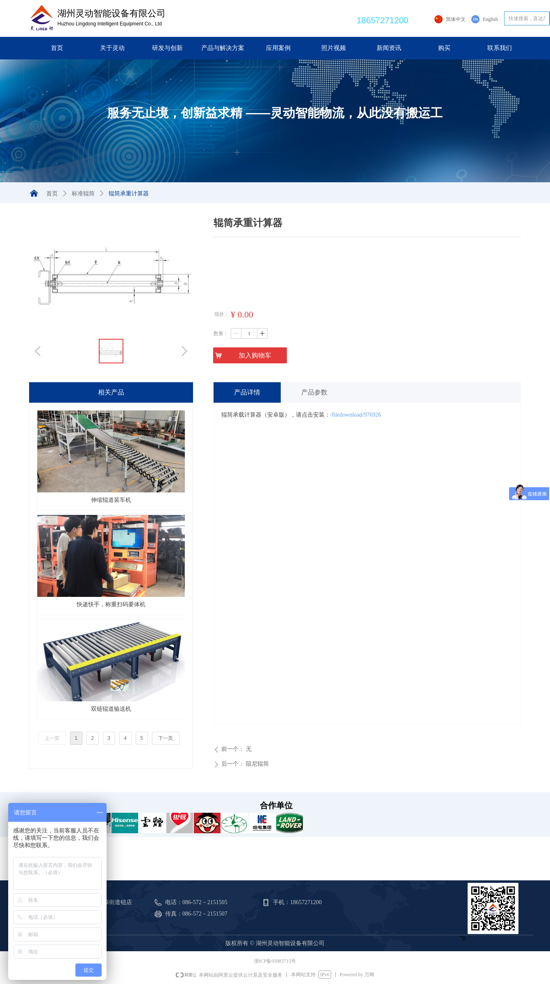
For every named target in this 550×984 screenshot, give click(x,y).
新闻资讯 (389, 48)
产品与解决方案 (222, 48)
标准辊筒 (83, 193)
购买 (444, 48)
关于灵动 (112, 48)
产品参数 (314, 392)
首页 (57, 48)
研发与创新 (167, 48)
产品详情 (247, 392)
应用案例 (278, 48)
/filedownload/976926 (355, 415)
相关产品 (111, 392)
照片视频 (333, 48)
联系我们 (499, 48)
